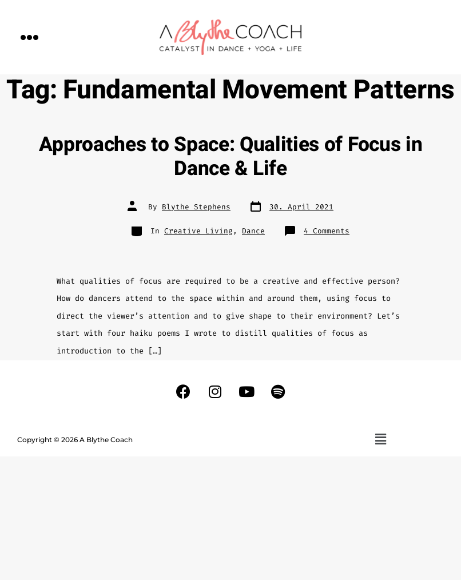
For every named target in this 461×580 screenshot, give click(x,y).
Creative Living (198, 231)
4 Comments (326, 231)
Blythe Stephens (196, 207)
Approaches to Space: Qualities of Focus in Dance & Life (231, 157)
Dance (253, 231)
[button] (29, 37)
